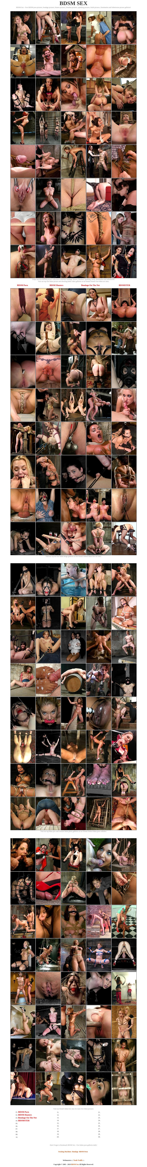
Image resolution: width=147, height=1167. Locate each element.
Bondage (75, 1152)
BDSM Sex (75, 1164)
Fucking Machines (64, 1152)
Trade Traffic (78, 1160)
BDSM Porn (22, 285)
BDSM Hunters (56, 285)
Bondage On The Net (90, 285)
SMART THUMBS (78, 1166)
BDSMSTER (124, 285)
